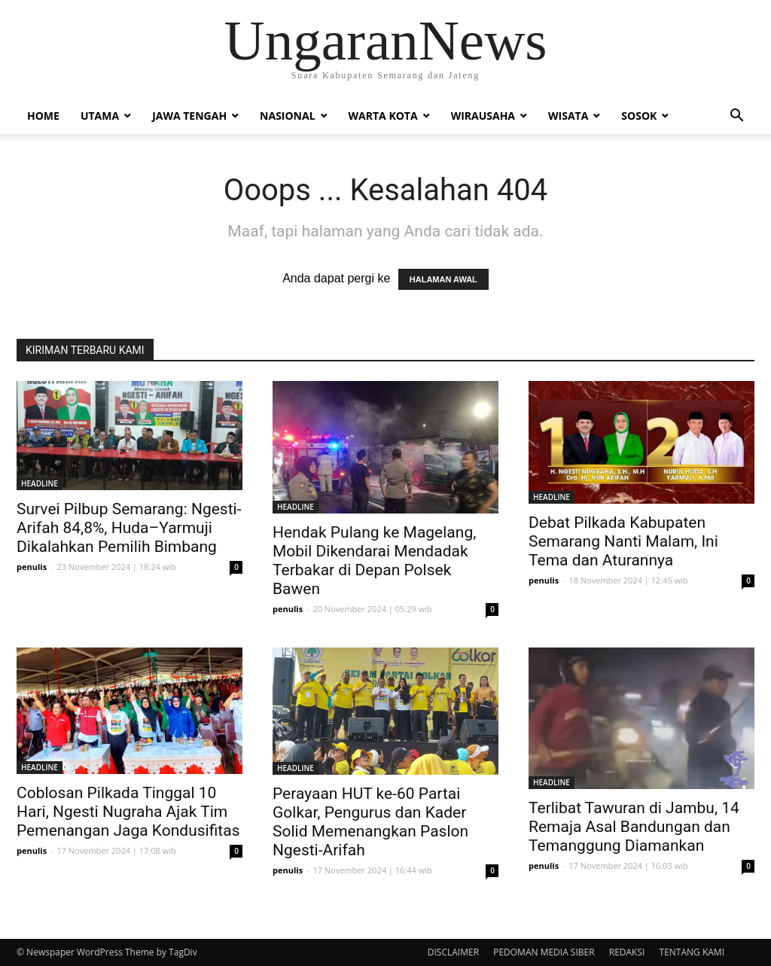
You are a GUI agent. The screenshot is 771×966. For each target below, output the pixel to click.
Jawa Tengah (189, 115)
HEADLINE (39, 483)
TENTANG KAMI (692, 952)
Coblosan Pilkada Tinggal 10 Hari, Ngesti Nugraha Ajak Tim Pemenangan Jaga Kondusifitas (128, 812)
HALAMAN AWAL (443, 279)
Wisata (568, 115)
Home (43, 115)
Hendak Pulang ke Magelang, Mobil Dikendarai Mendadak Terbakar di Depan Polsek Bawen (374, 560)
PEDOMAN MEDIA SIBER (543, 952)
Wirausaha (483, 115)
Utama (100, 115)
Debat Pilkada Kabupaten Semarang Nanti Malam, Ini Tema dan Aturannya (623, 541)
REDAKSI (627, 952)
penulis (32, 566)
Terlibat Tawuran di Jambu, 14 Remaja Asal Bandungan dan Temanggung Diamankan (634, 827)
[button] (736, 116)
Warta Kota (383, 115)
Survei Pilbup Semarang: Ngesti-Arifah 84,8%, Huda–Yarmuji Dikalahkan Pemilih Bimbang (129, 528)
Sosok (639, 115)
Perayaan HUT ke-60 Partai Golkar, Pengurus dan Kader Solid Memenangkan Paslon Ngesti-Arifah (370, 822)
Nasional (287, 115)
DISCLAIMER (453, 952)
